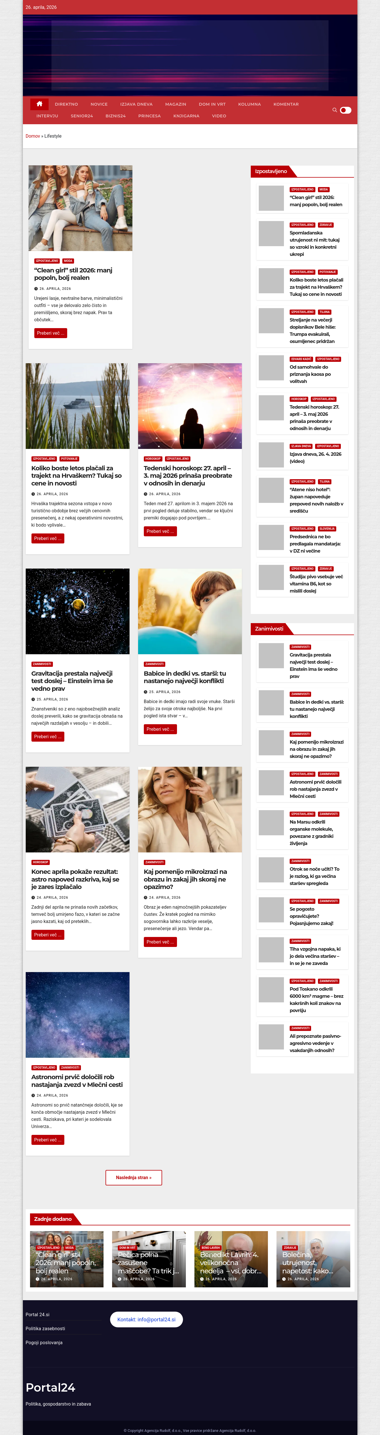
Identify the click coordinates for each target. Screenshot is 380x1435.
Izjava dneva (136, 104)
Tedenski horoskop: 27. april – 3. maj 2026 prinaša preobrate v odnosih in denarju (188, 475)
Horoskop (153, 458)
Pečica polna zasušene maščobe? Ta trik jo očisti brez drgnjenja (148, 1271)
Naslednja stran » (134, 1177)
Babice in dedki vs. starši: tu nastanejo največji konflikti (185, 677)
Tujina (325, 312)
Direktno (66, 104)
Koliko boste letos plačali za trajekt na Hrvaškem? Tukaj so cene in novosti (76, 475)
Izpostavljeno (47, 260)
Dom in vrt (212, 104)
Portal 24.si (37, 1314)
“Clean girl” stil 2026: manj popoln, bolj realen (73, 274)
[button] (335, 110)
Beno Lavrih (211, 1247)
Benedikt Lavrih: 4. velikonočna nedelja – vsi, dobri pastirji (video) (229, 1267)
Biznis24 (116, 116)
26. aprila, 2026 (55, 289)
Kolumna (249, 104)
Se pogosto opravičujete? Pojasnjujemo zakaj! (311, 916)
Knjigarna (187, 116)
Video (219, 116)
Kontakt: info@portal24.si (146, 1319)
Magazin (175, 104)
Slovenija (327, 528)
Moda (68, 260)
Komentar (286, 104)
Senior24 (82, 116)
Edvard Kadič (301, 359)
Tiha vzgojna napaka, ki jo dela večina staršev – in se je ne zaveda (315, 956)
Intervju (47, 116)
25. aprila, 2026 (52, 699)
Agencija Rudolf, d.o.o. (237, 1430)
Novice (99, 104)
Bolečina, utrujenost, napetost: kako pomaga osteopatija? (305, 1271)
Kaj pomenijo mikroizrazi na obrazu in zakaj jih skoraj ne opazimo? (185, 879)
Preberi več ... (51, 333)
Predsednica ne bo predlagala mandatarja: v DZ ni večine (315, 544)
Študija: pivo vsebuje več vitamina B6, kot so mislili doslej (316, 584)
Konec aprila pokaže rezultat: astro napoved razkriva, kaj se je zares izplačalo (75, 879)
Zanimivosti (42, 664)
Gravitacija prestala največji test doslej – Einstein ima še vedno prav (72, 681)
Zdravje (326, 224)
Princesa (149, 116)
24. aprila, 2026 (52, 898)
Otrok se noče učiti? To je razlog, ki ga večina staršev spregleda (314, 876)
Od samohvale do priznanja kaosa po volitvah (310, 374)
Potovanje (69, 458)
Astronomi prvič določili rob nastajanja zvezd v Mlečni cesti (77, 1080)
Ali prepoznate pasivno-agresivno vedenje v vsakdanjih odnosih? (315, 1043)
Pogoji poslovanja (44, 1342)
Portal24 (50, 1387)
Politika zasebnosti (45, 1328)
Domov (33, 136)
